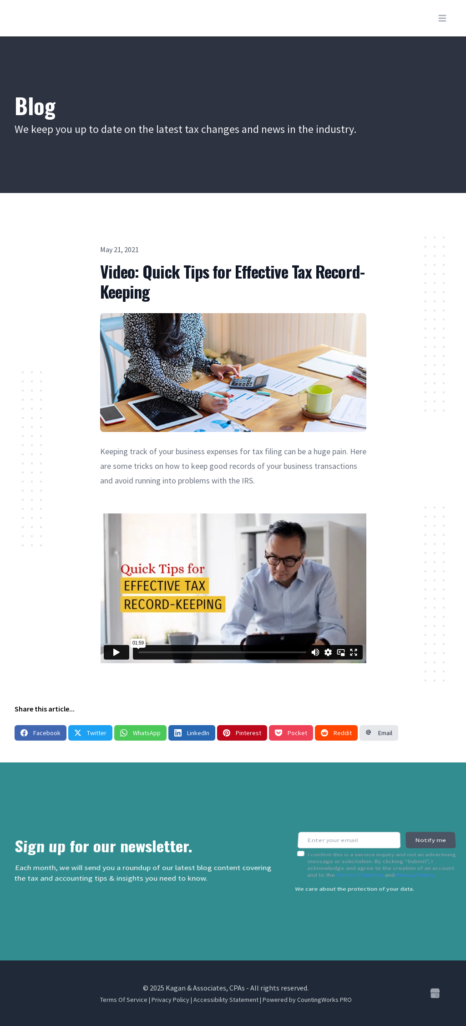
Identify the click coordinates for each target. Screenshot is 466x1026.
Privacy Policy (415, 869)
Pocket (291, 733)
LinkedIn (191, 733)
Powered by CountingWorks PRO (307, 1000)
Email (378, 733)
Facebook (40, 733)
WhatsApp (140, 733)
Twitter (90, 733)
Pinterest (242, 733)
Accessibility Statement (225, 1000)
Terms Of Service (123, 1000)
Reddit (336, 733)
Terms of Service (360, 869)
